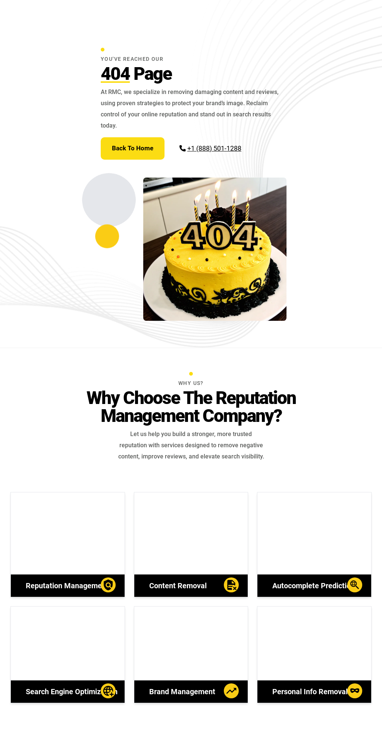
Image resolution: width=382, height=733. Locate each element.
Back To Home (132, 148)
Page (136, 73)
